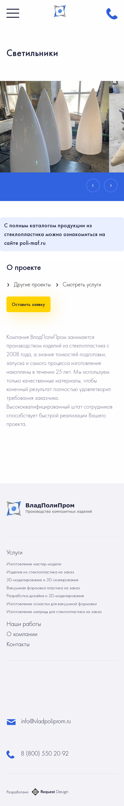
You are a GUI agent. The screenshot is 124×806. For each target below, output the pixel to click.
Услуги (14, 552)
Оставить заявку (28, 304)
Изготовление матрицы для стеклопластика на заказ (54, 611)
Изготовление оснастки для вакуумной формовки (51, 603)
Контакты (18, 644)
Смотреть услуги (82, 284)
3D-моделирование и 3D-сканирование (42, 579)
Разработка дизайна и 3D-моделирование (45, 595)
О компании (21, 634)
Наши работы (23, 624)
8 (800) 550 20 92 (45, 753)
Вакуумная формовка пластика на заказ (43, 587)
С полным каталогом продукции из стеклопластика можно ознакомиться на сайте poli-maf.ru (54, 234)
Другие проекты (32, 284)
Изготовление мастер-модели (33, 563)
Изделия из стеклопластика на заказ (40, 572)
